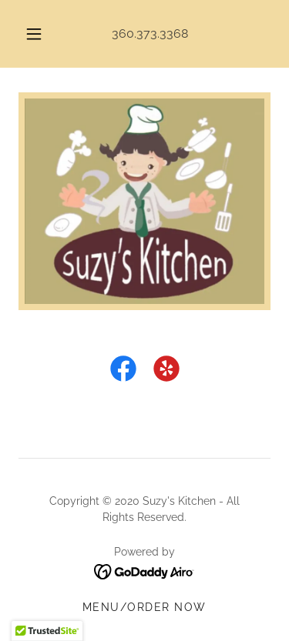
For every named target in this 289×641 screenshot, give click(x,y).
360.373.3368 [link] (150, 33)
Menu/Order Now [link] (144, 607)
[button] (33, 33)
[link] (123, 371)
